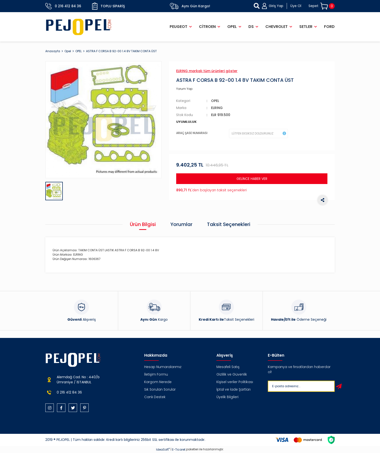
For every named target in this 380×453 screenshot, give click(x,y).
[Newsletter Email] (300, 386)
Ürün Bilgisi (143, 224)
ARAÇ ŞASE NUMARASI (191, 133)
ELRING (217, 107)
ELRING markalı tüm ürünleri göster (207, 70)
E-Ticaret (178, 449)
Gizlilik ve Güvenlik (231, 374)
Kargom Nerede (158, 381)
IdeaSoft (163, 449)
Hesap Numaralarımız (163, 366)
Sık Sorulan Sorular (160, 389)
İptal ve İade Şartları (233, 389)
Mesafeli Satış (227, 366)
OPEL (215, 100)
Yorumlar (181, 224)
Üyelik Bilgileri (227, 396)
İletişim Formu (156, 374)
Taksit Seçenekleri (228, 224)
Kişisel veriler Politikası (234, 381)
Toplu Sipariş (108, 6)
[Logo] (78, 27)
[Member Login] (281, 6)
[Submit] (338, 386)
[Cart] (322, 6)
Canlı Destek (155, 396)
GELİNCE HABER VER (252, 178)
